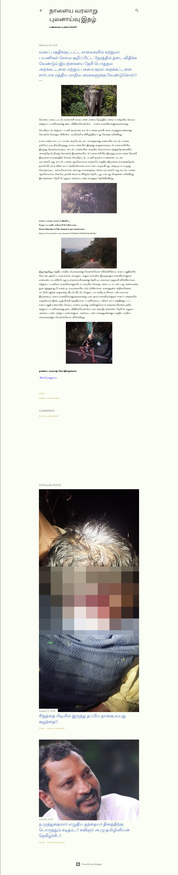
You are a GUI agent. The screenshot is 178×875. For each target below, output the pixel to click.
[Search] (137, 9)
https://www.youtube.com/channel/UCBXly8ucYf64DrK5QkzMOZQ (67, 233)
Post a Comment (49, 416)
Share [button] (42, 393)
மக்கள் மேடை (53, 398)
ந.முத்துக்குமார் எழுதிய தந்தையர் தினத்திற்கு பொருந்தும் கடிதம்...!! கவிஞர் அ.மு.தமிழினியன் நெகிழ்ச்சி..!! (84, 829)
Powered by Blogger (89, 864)
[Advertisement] (89, 450)
